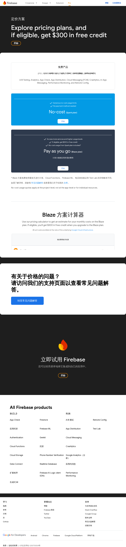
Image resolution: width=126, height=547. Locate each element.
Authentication (16, 437)
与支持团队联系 (91, 506)
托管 (42, 446)
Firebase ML (45, 429)
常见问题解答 (37, 183)
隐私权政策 (13, 546)
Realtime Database (48, 464)
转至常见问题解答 (27, 300)
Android (34, 535)
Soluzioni (60, 3)
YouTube (47, 518)
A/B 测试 (70, 420)
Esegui (45, 3)
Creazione (29, 3)
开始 (16, 43)
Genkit (43, 437)
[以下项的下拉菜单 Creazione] (37, 3)
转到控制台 (116, 3)
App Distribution (73, 429)
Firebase (56, 535)
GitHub (5, 522)
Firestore (44, 420)
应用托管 (14, 429)
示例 (4, 514)
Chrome (45, 535)
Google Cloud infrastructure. (82, 230)
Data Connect (16, 464)
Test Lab (97, 429)
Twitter (46, 514)
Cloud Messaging (74, 437)
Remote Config (100, 420)
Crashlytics (71, 446)
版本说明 (88, 518)
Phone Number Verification (52, 455)
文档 (66, 183)
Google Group (90, 514)
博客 (107, 3)
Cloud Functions (17, 446)
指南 (4, 506)
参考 (4, 510)
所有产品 (90, 535)
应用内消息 (71, 464)
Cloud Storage (16, 455)
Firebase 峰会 (49, 510)
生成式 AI (14, 482)
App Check (15, 420)
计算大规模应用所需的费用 (63, 158)
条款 (4, 546)
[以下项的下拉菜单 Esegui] (51, 3)
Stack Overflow (91, 510)
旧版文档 (88, 525)
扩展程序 (14, 473)
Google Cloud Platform (74, 535)
